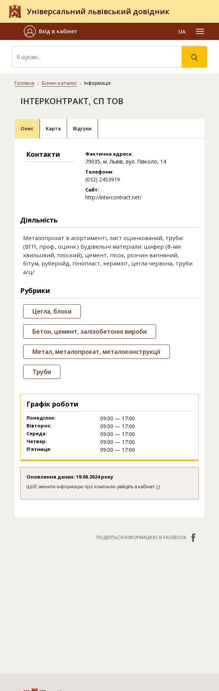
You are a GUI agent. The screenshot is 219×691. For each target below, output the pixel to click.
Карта (53, 128)
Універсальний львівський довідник (98, 11)
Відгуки (82, 128)
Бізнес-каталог (59, 83)
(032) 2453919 (102, 179)
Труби (41, 372)
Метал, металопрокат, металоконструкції (96, 352)
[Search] (97, 57)
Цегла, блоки (52, 311)
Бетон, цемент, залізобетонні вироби (89, 331)
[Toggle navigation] (200, 31)
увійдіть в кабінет (139, 486)
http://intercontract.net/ (113, 197)
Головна (24, 83)
